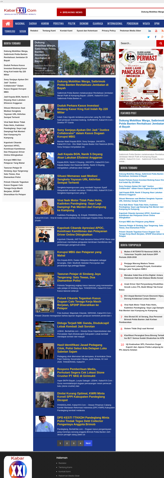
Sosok (22, 31)
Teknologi (10, 31)
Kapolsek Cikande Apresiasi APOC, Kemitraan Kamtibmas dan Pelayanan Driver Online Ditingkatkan (14, 148)
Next (88, 443)
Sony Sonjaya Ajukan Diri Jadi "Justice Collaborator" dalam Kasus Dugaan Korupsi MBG (16, 85)
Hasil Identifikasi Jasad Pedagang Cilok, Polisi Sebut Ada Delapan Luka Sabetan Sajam (82, 348)
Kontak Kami (66, 31)
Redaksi (34, 31)
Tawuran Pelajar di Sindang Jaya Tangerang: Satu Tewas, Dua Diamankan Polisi (16, 172)
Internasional (114, 24)
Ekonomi (84, 24)
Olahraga (98, 24)
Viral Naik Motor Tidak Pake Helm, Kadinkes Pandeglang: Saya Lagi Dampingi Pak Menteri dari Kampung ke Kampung (15, 130)
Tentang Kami (49, 31)
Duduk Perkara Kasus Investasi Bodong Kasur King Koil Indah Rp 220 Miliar (15, 70)
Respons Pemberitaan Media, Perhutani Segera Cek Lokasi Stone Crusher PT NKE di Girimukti (80, 373)
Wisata (146, 24)
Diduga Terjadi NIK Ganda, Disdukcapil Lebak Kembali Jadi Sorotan (83, 325)
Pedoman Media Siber (130, 31)
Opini (156, 24)
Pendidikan (132, 24)
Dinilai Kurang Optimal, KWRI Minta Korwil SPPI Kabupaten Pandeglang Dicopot (81, 397)
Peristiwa (58, 24)
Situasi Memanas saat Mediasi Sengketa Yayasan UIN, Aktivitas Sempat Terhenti (15, 113)
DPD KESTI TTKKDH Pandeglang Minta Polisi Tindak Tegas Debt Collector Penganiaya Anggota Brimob (83, 421)
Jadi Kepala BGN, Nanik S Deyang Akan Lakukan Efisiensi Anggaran (16, 100)
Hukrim (45, 24)
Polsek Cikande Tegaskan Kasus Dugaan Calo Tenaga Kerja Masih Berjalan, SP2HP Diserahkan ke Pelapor (16, 188)
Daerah (33, 24)
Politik (71, 24)
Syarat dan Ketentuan (87, 31)
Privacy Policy (109, 31)
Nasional (20, 24)
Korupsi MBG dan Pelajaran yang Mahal (14, 161)
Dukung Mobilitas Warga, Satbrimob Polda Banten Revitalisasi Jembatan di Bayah (16, 56)
